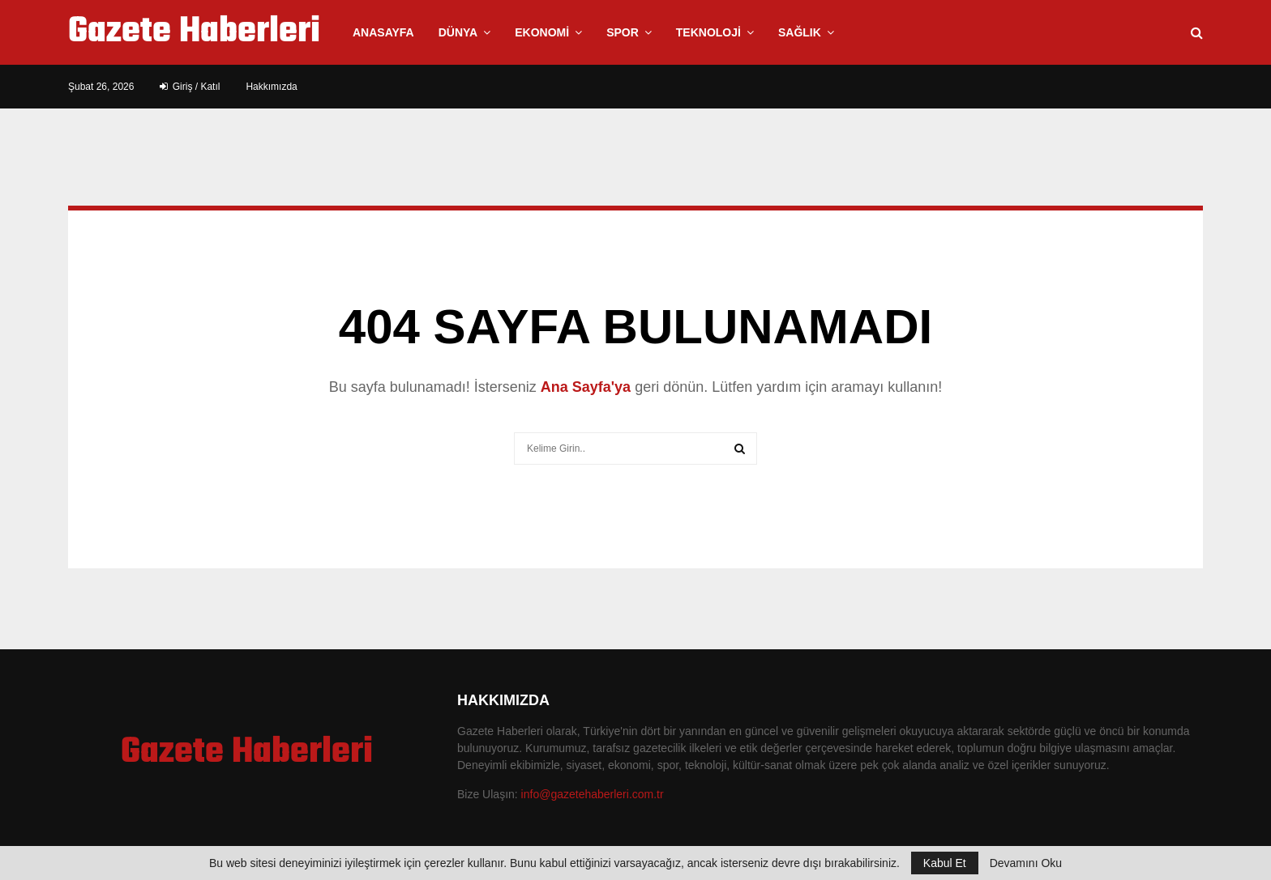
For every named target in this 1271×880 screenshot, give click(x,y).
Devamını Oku (1026, 863)
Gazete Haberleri (194, 32)
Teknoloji (708, 32)
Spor (622, 32)
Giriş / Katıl (190, 86)
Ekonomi (542, 32)
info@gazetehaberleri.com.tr (592, 794)
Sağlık (799, 32)
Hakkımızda (271, 86)
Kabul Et (944, 863)
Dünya (458, 32)
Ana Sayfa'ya (586, 387)
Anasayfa (383, 32)
